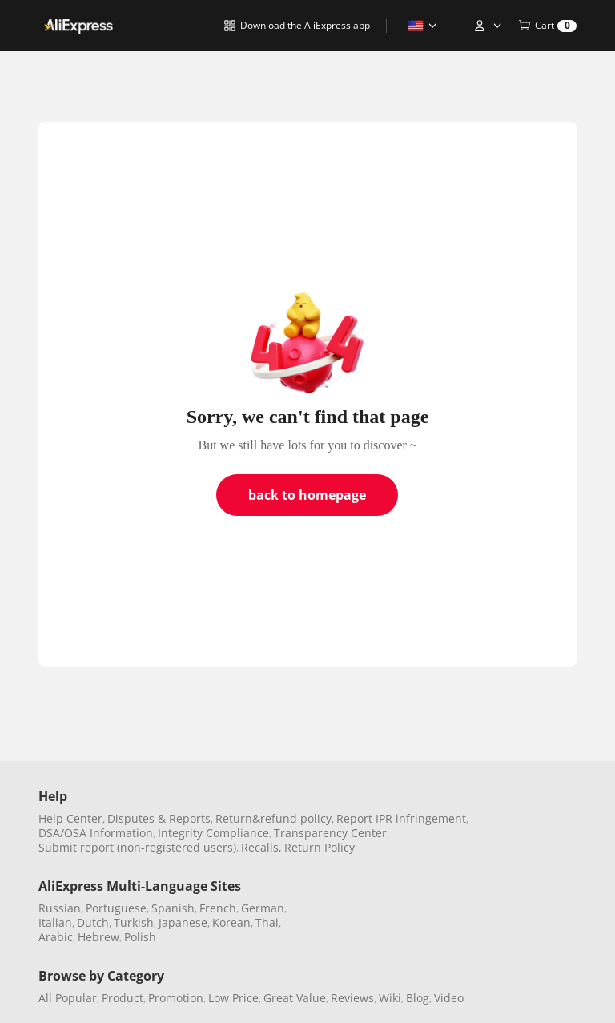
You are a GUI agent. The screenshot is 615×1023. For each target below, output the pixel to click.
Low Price (233, 997)
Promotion (175, 997)
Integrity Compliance (213, 832)
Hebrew (98, 936)
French (217, 908)
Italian (55, 922)
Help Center (70, 818)
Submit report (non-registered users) (137, 847)
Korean (231, 922)
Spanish (173, 908)
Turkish (134, 922)
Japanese (183, 922)
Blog (417, 997)
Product (122, 997)
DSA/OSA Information (95, 832)
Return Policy (319, 847)
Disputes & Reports (159, 818)
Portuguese (116, 908)
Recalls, (261, 847)
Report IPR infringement (401, 818)
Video (449, 997)
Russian (59, 908)
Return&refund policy (273, 818)
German (262, 908)
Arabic (55, 936)
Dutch (93, 922)
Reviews (352, 997)
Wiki (390, 997)
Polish (140, 936)
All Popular (67, 997)
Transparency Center (330, 832)
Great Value (294, 997)
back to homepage (307, 495)
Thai (267, 922)
